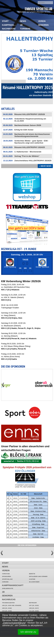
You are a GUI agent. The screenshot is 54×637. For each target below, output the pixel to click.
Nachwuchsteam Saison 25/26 (27, 125)
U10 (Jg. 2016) (7, 611)
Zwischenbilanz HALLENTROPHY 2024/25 (32, 160)
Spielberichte (7, 588)
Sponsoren (6, 576)
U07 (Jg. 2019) (34, 605)
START (5, 21)
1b (21, 25)
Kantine (32, 579)
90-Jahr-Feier (34, 582)
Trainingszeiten (8, 602)
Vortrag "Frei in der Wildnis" (26, 156)
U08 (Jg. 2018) (7, 608)
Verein (42, 21)
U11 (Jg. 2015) (34, 611)
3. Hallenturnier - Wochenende (27, 152)
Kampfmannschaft (10, 25)
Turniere (25, 29)
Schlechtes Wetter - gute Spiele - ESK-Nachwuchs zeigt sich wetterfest (31, 142)
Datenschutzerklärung (14, 623)
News (23, 21)
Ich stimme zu (28, 631)
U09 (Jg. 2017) (34, 608)
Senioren (43, 25)
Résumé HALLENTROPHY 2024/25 (29, 147)
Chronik (5, 582)
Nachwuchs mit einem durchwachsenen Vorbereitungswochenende (32, 135)
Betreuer (33, 602)
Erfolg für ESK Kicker (23, 130)
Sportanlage (7, 579)
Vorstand (6, 573)
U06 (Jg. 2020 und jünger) (11, 605)
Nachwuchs (8, 29)
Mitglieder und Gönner (38, 576)
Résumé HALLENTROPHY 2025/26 (29, 114)
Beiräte (32, 573)
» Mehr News (45, 166)
